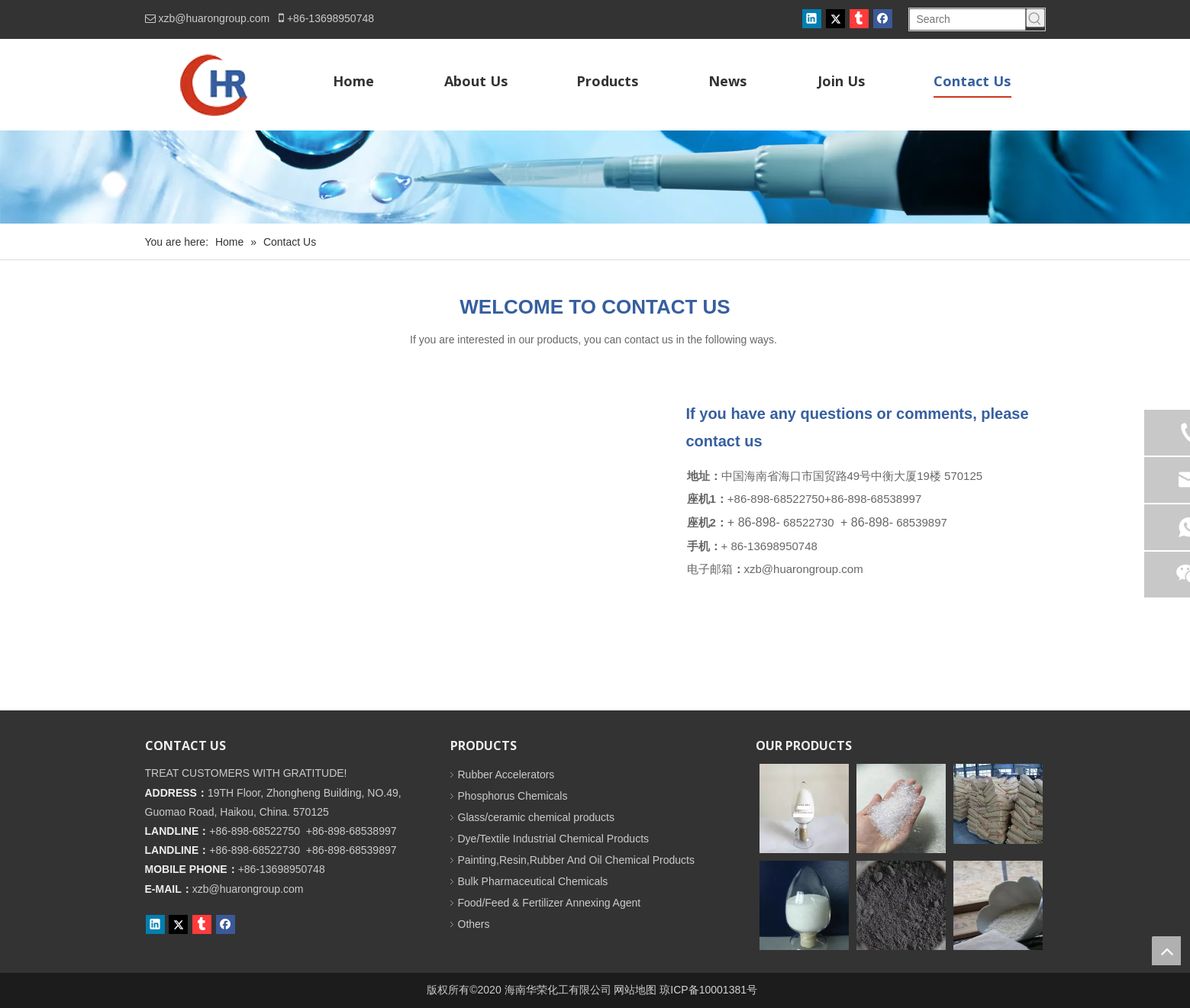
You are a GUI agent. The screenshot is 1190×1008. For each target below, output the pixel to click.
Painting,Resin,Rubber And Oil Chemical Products (576, 860)
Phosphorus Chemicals (513, 796)
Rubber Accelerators (506, 774)
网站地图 (635, 990)
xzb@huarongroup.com (214, 18)
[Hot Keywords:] (1035, 17)
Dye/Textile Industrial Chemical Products (554, 838)
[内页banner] (595, 177)
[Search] (967, 19)
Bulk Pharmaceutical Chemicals (533, 881)
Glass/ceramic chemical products (536, 817)
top (1166, 950)
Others (474, 924)
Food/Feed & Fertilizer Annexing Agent (549, 903)
